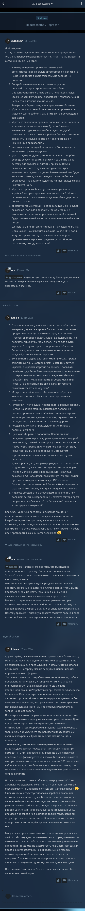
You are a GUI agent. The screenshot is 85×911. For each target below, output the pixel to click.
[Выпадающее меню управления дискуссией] (81, 4)
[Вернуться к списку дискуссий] (3, 4)
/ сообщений (42, 3)
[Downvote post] (64, 251)
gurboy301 (15, 277)
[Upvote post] (58, 251)
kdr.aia (13, 566)
